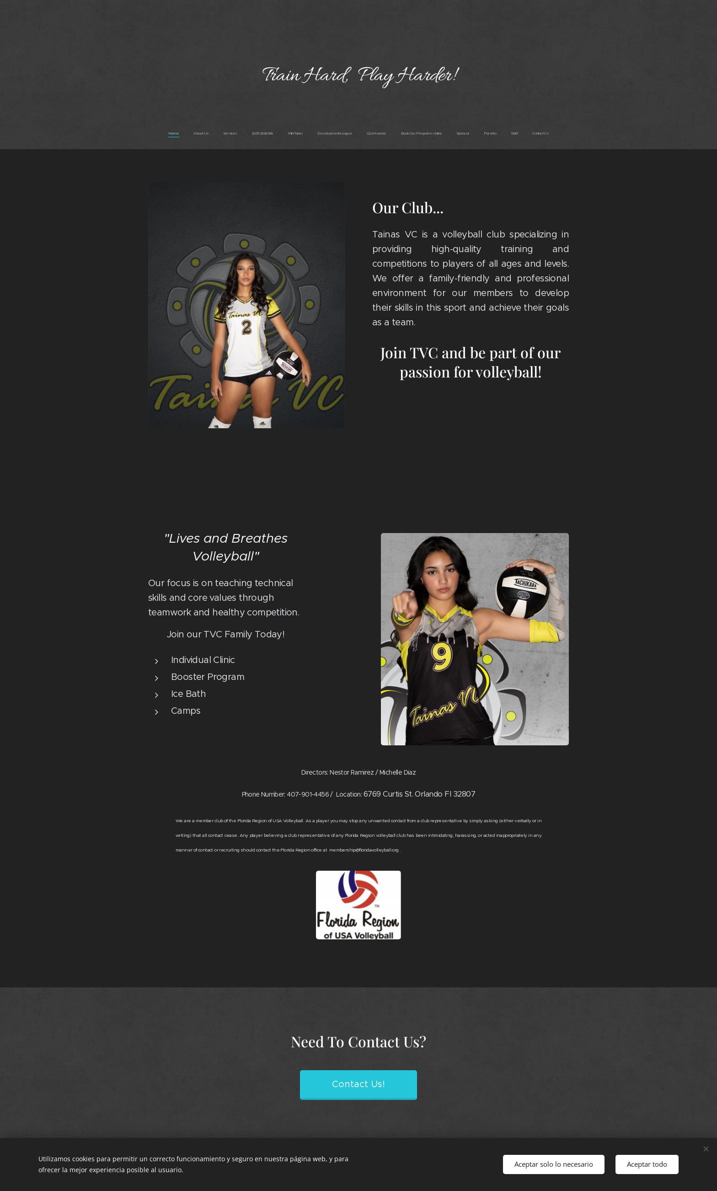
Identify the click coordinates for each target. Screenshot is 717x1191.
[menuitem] (281, 133)
